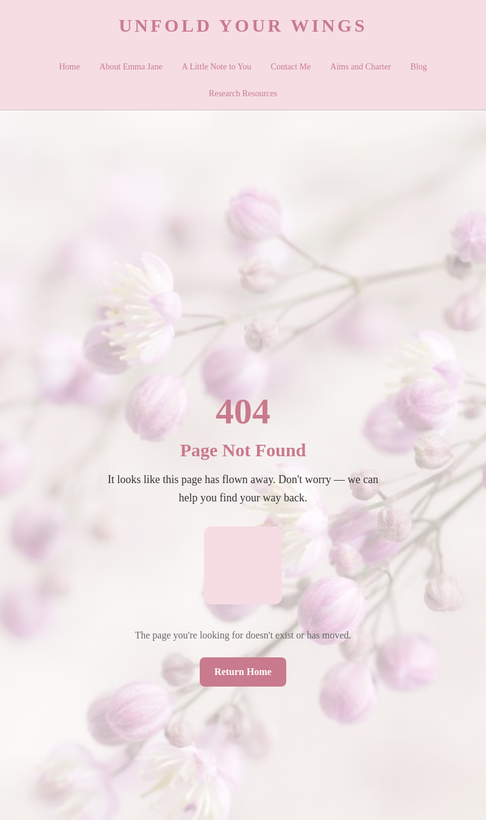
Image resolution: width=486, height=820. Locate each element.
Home (69, 66)
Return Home (243, 671)
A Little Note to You (217, 66)
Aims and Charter (360, 66)
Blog (418, 66)
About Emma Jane (130, 66)
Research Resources (243, 93)
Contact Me (291, 66)
